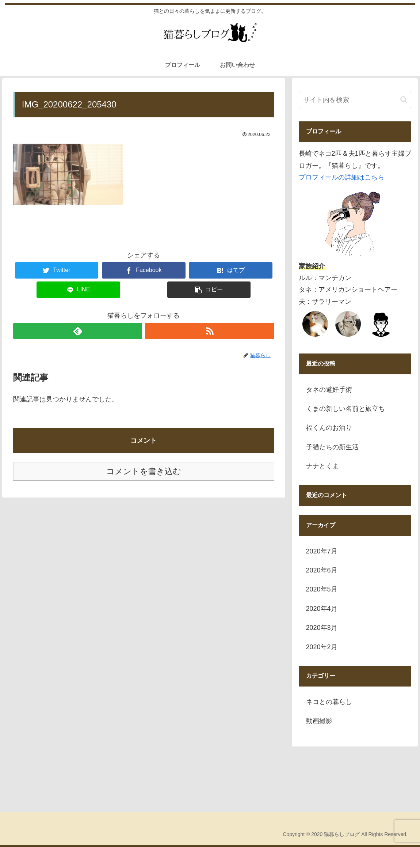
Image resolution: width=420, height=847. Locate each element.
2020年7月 (321, 551)
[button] (403, 99)
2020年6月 (321, 570)
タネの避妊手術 (329, 389)
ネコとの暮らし (329, 702)
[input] (355, 100)
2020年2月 (321, 647)
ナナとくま (322, 466)
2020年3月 (321, 627)
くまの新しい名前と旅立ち (345, 408)
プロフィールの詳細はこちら (341, 177)
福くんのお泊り (329, 427)
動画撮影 (319, 721)
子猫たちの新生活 (332, 447)
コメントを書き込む (143, 471)
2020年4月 (321, 608)
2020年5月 (321, 589)
